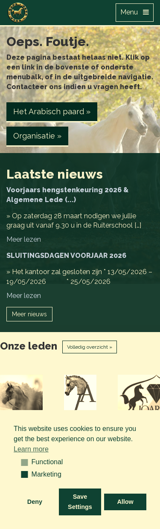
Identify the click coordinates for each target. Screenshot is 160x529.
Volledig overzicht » (89, 347)
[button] (21, 462)
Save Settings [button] (80, 501)
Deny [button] (34, 501)
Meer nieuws (29, 314)
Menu (134, 12)
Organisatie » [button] (37, 135)
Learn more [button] (31, 449)
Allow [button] (125, 501)
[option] (104, 396)
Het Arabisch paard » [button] (51, 111)
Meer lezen (23, 239)
